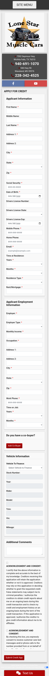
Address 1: (11, 134)
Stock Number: (13, 473)
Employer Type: (13, 322)
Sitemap (27, 667)
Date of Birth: (12, 192)
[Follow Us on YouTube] (36, 83)
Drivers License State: (16, 210)
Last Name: (11, 125)
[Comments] (24, 551)
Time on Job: (12, 407)
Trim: (8, 509)
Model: (9, 500)
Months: (10, 269)
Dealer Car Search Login (8, 667)
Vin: (8, 518)
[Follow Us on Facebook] (13, 83)
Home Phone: (12, 237)
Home (13, 665)
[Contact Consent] (7, 630)
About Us (18, 665)
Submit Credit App (14, 657)
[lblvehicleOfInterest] (24, 467)
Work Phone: (12, 398)
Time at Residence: (15, 256)
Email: (9, 246)
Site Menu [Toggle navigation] (25, 5)
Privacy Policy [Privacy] (34, 665)
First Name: (11, 107)
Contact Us (25, 665)
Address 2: (11, 143)
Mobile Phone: (13, 228)
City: (8, 152)
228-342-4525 (27, 75)
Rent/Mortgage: (13, 287)
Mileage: (10, 527)
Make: (9, 491)
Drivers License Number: (17, 201)
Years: (9, 260)
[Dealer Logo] (24, 32)
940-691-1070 (27, 64)
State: (9, 162)
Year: (8, 482)
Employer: (11, 313)
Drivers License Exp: (15, 219)
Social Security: (13, 183)
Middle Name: (12, 116)
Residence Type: (14, 278)
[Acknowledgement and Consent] (7, 563)
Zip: (8, 173)
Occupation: (12, 340)
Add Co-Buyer (14, 445)
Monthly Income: (14, 331)
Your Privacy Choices (39, 667)
